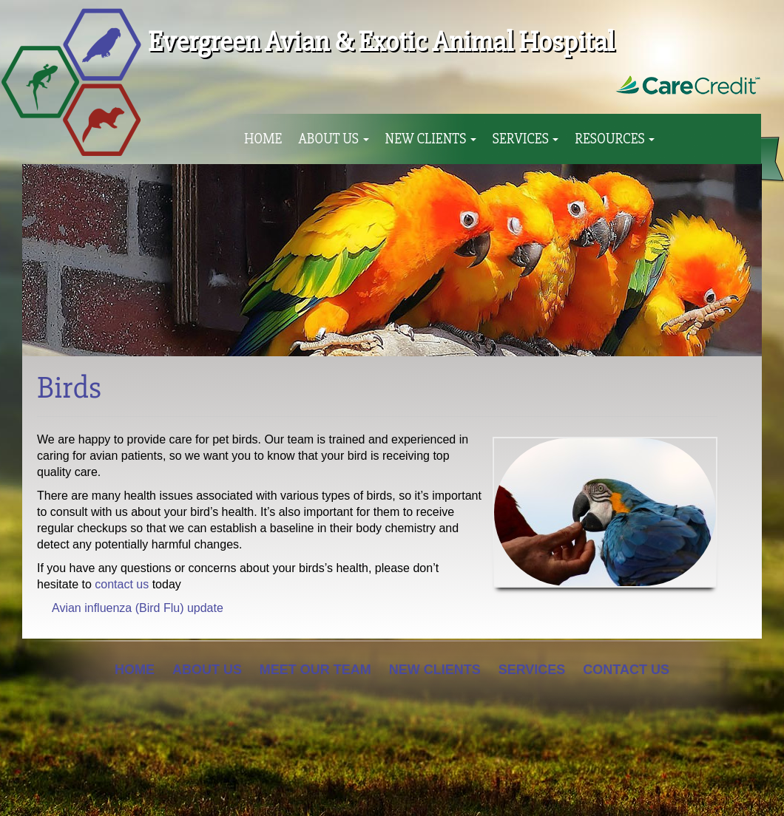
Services (526, 139)
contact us (122, 584)
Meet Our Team (315, 669)
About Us (333, 139)
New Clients (430, 139)
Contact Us (626, 669)
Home (263, 139)
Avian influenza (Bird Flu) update (137, 608)
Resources (615, 139)
